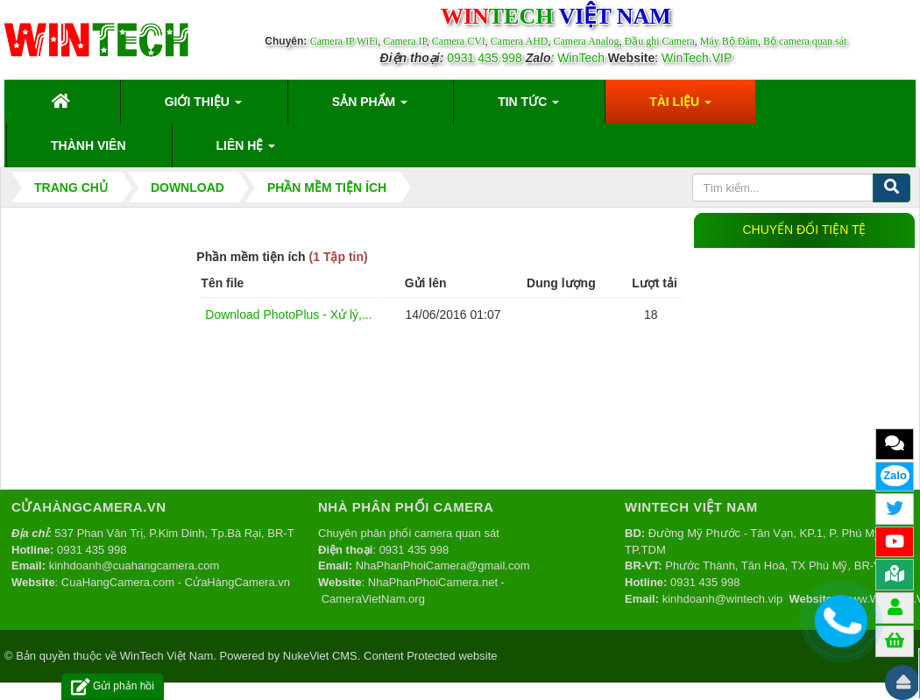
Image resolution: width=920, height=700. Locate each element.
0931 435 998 (484, 58)
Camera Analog (586, 41)
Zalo (895, 475)
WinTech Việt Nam (166, 655)
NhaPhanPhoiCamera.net (433, 582)
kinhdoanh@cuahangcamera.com (134, 565)
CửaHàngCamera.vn (237, 582)
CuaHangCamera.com (117, 582)
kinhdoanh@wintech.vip (722, 598)
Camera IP (405, 41)
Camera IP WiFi (344, 41)
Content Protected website (430, 655)
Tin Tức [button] (528, 107)
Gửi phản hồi (112, 686)
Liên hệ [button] (246, 150)
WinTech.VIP (697, 58)
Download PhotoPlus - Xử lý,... (288, 315)
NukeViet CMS (320, 655)
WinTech (581, 58)
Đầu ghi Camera (659, 41)
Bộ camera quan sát (804, 41)
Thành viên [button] (88, 145)
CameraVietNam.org (373, 598)
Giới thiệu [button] (203, 107)
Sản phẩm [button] (369, 107)
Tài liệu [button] (680, 107)
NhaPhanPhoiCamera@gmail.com (443, 565)
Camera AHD (519, 41)
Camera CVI (458, 41)
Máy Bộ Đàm (729, 41)
